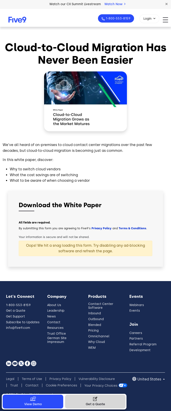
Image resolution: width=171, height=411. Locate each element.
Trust (14, 385)
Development (140, 350)
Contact (53, 322)
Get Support (15, 316)
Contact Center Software (100, 306)
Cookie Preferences (61, 385)
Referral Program (143, 344)
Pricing (93, 330)
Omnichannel (98, 336)
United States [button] (149, 379)
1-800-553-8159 (117, 18)
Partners (136, 338)
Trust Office (56, 334)
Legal (10, 379)
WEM (92, 348)
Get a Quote (15, 311)
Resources (55, 328)
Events (134, 311)
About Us (54, 305)
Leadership (55, 311)
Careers (135, 333)
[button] (166, 4)
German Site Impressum (57, 340)
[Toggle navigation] (167, 20)
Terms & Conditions (132, 228)
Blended (94, 325)
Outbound (96, 319)
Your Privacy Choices (100, 385)
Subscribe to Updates (22, 322)
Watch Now (114, 4)
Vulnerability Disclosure (97, 379)
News (51, 316)
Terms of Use (32, 379)
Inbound (94, 313)
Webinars (136, 305)
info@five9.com (18, 328)
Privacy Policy (102, 228)
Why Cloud (96, 342)
